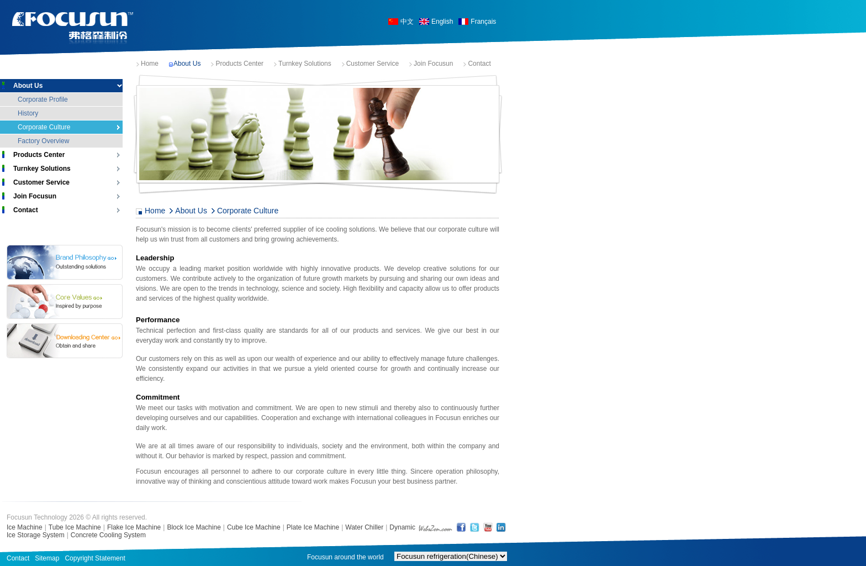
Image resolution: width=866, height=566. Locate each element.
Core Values (65, 301)
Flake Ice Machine (134, 527)
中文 (407, 21)
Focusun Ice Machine (73, 28)
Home (150, 63)
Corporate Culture (44, 127)
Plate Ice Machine (313, 527)
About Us (186, 63)
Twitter (474, 527)
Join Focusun (433, 63)
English (442, 21)
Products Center (239, 63)
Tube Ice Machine (75, 527)
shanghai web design (435, 527)
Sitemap (47, 558)
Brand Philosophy (65, 262)
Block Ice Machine (193, 527)
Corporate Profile (43, 99)
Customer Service (372, 63)
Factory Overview (43, 141)
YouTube (488, 527)
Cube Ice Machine (254, 527)
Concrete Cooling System (108, 535)
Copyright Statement (95, 558)
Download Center (65, 340)
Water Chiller (364, 527)
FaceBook (461, 527)
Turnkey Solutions (304, 63)
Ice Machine (25, 527)
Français (483, 21)
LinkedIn (501, 527)
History (28, 113)
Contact (479, 63)
